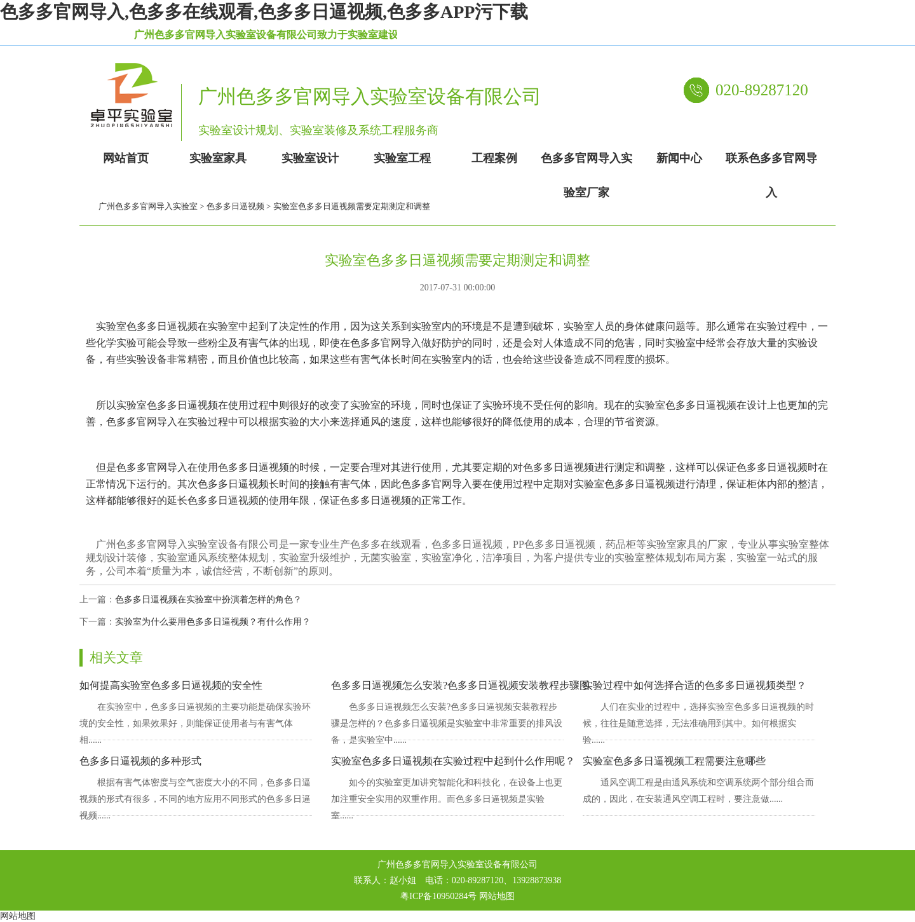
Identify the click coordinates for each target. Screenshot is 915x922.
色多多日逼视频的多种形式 (140, 761)
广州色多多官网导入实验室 (148, 206)
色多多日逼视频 (235, 206)
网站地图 (497, 896)
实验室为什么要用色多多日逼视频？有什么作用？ (213, 622)
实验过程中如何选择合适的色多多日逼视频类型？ (694, 685)
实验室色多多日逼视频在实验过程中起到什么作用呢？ (453, 761)
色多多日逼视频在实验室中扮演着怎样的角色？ (208, 599)
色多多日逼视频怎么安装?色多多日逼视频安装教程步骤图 (460, 685)
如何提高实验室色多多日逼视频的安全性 (170, 685)
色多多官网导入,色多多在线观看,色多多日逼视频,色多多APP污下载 (264, 12)
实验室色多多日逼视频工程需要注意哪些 (674, 761)
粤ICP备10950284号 (438, 896)
